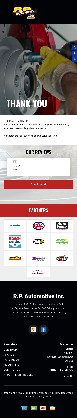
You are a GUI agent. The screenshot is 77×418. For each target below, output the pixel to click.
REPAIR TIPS (11, 364)
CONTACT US (12, 369)
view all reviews (38, 183)
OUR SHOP (10, 349)
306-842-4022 (29, 304)
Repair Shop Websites (37, 392)
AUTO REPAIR (12, 359)
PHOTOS (9, 354)
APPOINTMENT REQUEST (19, 374)
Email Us (67, 376)
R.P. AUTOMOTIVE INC (18, 121)
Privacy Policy (43, 396)
